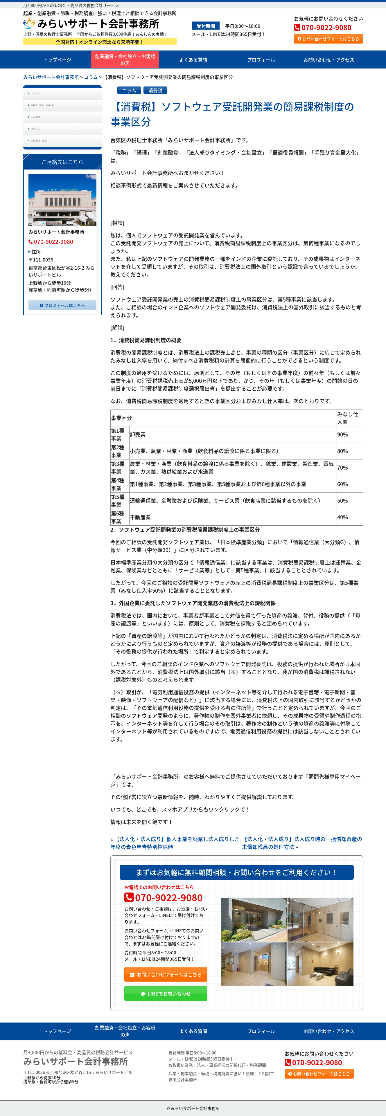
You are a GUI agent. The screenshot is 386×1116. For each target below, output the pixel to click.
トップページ (57, 59)
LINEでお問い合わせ (166, 993)
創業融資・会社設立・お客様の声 (125, 59)
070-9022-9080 (322, 27)
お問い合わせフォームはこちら (328, 39)
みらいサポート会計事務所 (91, 23)
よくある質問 (193, 59)
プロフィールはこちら (62, 337)
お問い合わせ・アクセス (329, 59)
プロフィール (261, 59)
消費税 (155, 90)
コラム (129, 90)
